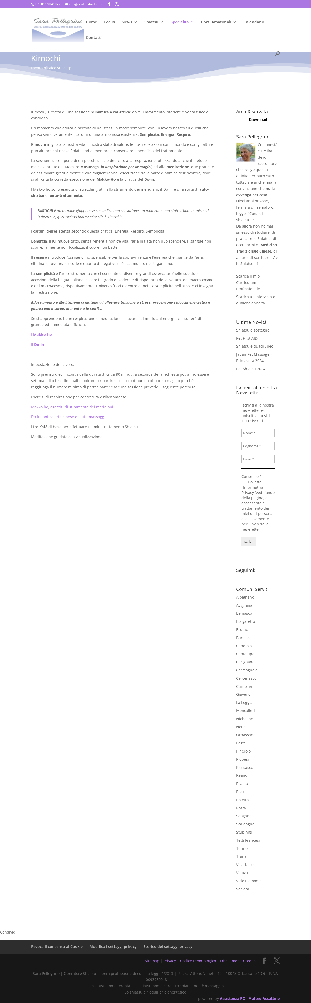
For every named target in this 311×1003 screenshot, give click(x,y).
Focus (109, 22)
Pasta (241, 742)
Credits (249, 960)
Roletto (242, 799)
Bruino (242, 629)
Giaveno (243, 694)
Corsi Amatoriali (216, 22)
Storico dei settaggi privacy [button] (168, 946)
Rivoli (241, 791)
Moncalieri (245, 710)
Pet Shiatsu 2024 (250, 368)
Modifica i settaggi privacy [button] (113, 946)
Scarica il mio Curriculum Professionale (248, 282)
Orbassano (245, 734)
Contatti (94, 38)
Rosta (241, 807)
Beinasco (244, 613)
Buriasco (243, 637)
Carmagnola (247, 670)
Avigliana (244, 605)
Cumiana (244, 686)
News (127, 22)
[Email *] (258, 459)
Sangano (243, 815)
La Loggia (244, 702)
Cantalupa (245, 653)
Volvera (242, 888)
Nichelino (244, 718)
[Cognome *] (258, 446)
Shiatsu (151, 22)
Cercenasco (246, 678)
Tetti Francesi (248, 840)
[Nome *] (258, 433)
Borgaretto (245, 621)
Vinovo (242, 872)
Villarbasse (245, 864)
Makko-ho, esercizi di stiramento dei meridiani (72, 406)
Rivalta (242, 783)
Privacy (170, 960)
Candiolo (244, 645)
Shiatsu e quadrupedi (255, 346)
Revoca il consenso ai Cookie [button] (57, 946)
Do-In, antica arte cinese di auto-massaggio (69, 416)
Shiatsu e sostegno (252, 330)
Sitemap (152, 960)
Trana (241, 856)
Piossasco (244, 767)
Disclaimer (229, 960)
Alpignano (245, 597)
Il (37, 344)
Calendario (253, 22)
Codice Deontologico (198, 960)
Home (91, 22)
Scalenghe (245, 823)
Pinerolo (243, 751)
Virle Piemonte (249, 880)
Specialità (180, 22)
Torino (242, 848)
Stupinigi (244, 832)
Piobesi (242, 759)
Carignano (245, 661)
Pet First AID (247, 338)
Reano (241, 775)
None (241, 726)
